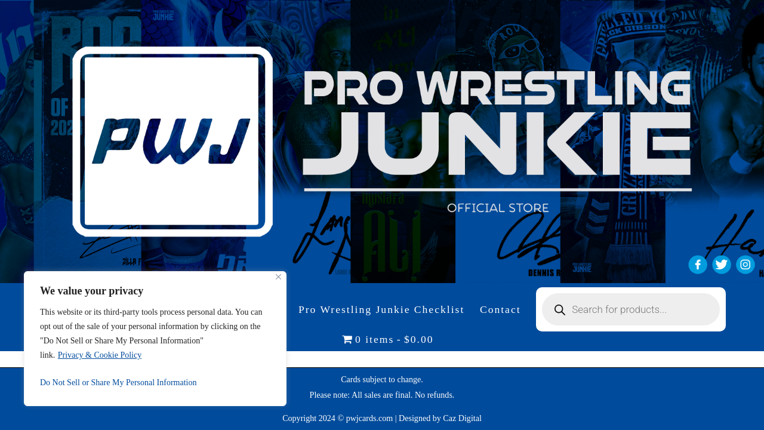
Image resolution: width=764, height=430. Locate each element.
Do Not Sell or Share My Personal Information (118, 382)
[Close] (278, 277)
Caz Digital (462, 418)
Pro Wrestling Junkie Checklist (381, 309)
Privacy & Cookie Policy (99, 355)
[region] (155, 338)
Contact (500, 309)
